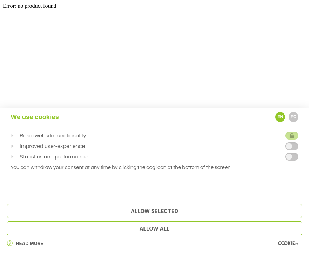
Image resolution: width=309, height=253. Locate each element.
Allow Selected (155, 211)
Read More (25, 243)
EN (280, 117)
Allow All (154, 228)
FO (293, 117)
